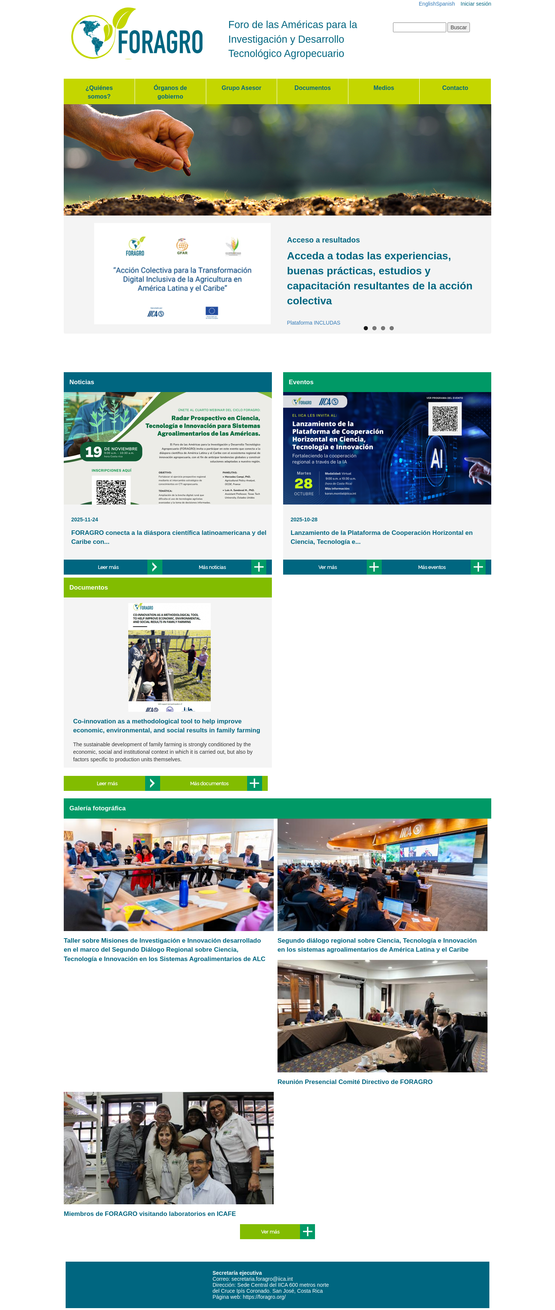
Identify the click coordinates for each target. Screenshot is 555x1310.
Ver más (327, 567)
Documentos (312, 88)
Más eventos (432, 567)
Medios (384, 88)
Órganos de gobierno (170, 92)
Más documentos (209, 783)
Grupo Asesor (241, 88)
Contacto (455, 88)
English (427, 4)
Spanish (445, 4)
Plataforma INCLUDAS (313, 323)
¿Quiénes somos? (99, 92)
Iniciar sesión (475, 4)
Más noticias (212, 567)
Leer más (108, 567)
